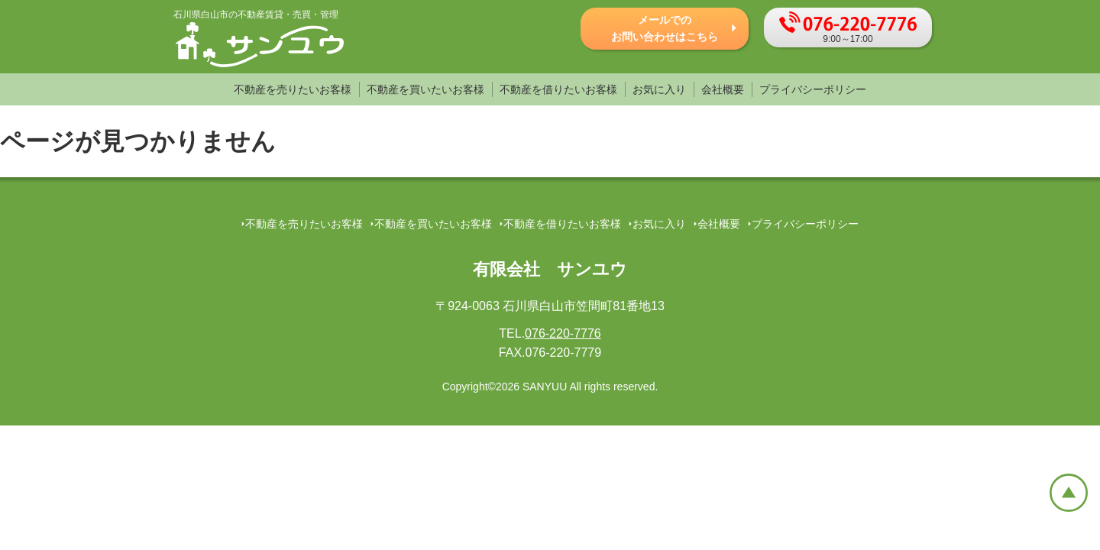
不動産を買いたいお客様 (425, 89)
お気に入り (659, 89)
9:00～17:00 (848, 27)
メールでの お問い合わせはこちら (664, 28)
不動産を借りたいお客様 (558, 89)
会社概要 (722, 89)
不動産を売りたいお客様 (292, 89)
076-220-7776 (563, 333)
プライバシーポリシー (812, 89)
